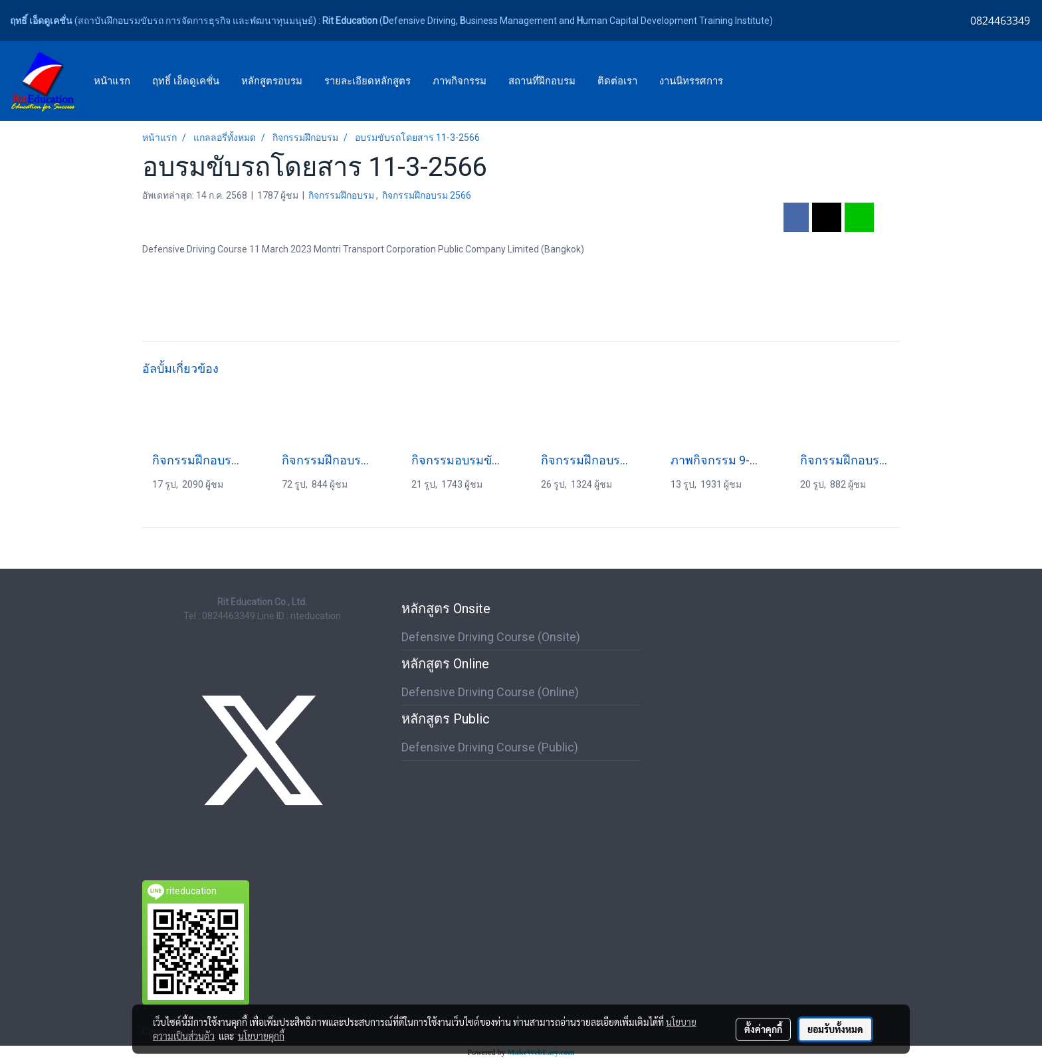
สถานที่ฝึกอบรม (541, 81)
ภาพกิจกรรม (459, 81)
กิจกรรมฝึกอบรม (342, 195)
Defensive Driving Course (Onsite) (490, 637)
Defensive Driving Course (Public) (489, 747)
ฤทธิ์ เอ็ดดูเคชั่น (185, 81)
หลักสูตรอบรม (271, 81)
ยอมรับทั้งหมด (835, 1029)
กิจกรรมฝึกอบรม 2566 (426, 195)
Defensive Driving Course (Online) (490, 692)
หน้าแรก (112, 81)
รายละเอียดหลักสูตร (367, 81)
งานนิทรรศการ (691, 81)
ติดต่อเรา (617, 81)
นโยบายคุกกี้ (261, 1036)
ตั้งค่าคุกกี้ (763, 1029)
